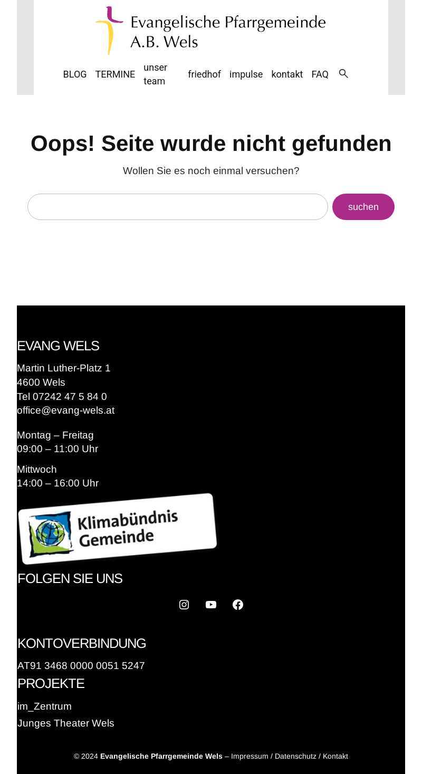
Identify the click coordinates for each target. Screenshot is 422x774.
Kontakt (335, 756)
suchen (363, 207)
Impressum (249, 756)
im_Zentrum (44, 706)
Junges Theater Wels (65, 723)
